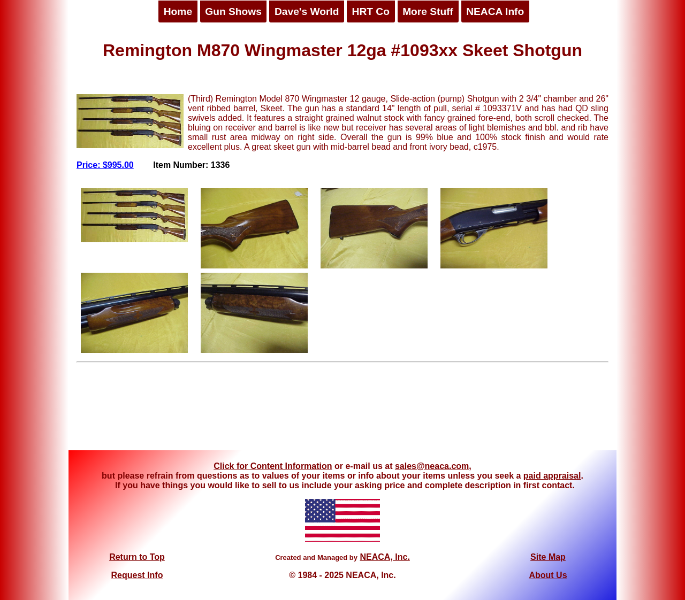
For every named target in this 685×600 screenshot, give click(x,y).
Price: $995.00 (105, 165)
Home (178, 11)
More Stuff (427, 11)
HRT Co (371, 11)
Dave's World (307, 11)
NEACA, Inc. (384, 556)
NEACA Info (495, 11)
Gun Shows (233, 11)
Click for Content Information (273, 466)
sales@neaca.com (432, 466)
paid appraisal (552, 475)
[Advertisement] (342, 410)
